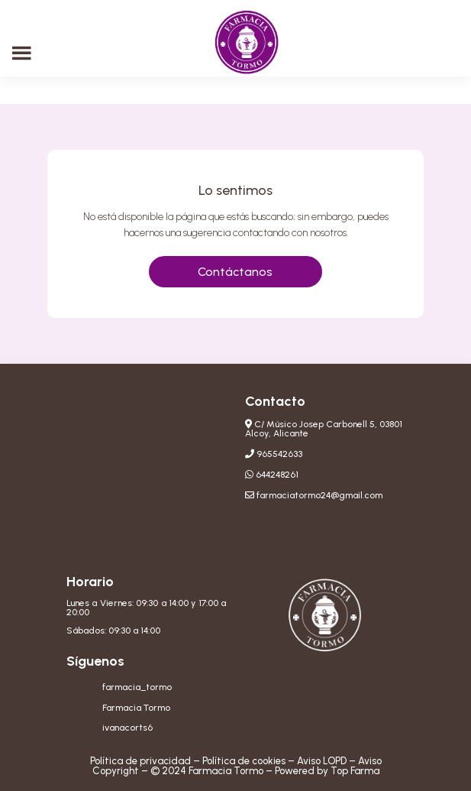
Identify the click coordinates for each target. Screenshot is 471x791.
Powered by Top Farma (327, 770)
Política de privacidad (140, 761)
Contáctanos (235, 271)
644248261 (277, 474)
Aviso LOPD (322, 761)
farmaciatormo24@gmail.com (319, 495)
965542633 (279, 454)
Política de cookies (244, 761)
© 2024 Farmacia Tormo (206, 770)
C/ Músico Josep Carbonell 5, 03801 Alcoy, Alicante (323, 429)
